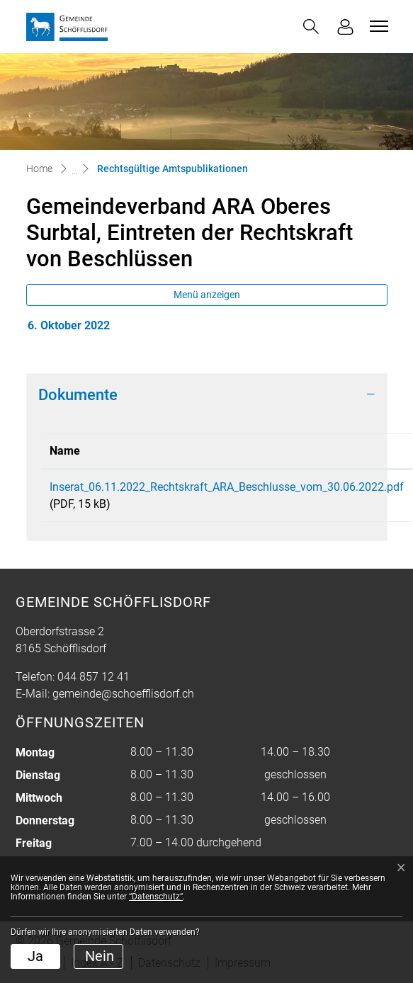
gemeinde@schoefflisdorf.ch (123, 693)
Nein (99, 956)
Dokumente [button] (78, 394)
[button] (311, 26)
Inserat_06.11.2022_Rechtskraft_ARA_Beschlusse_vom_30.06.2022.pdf (227, 487)
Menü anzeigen (207, 294)
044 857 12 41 (93, 676)
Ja (35, 956)
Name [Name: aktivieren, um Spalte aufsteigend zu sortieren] (65, 451)
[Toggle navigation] (376, 26)
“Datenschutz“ (156, 897)
